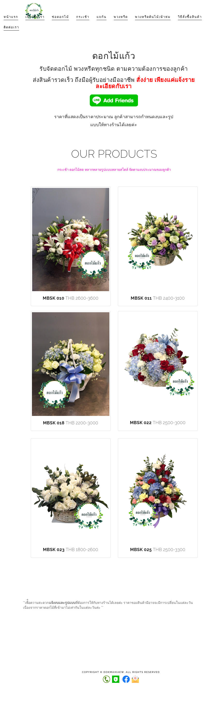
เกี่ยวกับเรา (35, 26)
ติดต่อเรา (11, 37)
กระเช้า (82, 26)
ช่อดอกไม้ (60, 26)
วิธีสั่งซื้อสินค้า (190, 26)
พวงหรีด (121, 26)
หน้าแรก (11, 26)
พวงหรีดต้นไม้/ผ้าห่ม (153, 26)
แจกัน (101, 26)
